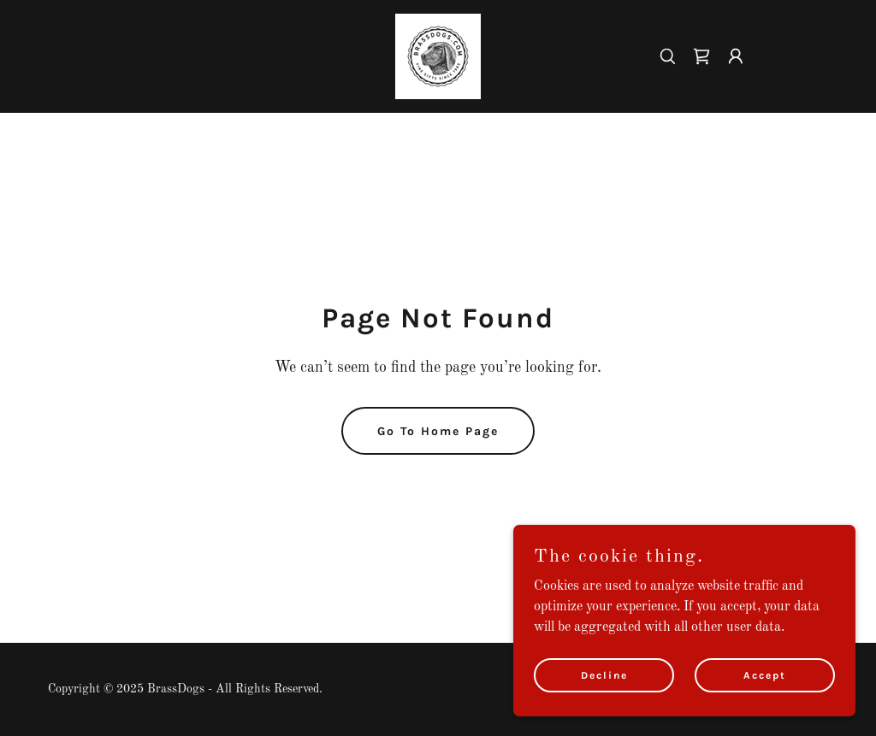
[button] (736, 56)
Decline (604, 674)
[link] (438, 56)
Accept (764, 674)
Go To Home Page (438, 431)
